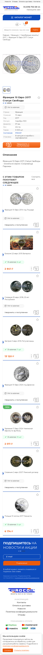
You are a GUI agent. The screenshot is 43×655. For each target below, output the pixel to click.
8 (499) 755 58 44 (32, 7)
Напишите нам (33, 9)
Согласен (7, 650)
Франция (15, 35)
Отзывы (15, 1)
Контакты (36, 1)
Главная (6, 35)
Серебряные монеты (29, 35)
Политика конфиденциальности (21, 612)
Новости (8, 1)
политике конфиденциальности (16, 646)
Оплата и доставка (25, 1)
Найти (35, 30)
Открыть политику (21, 650)
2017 (5, 37)
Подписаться (21, 563)
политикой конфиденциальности (27, 578)
